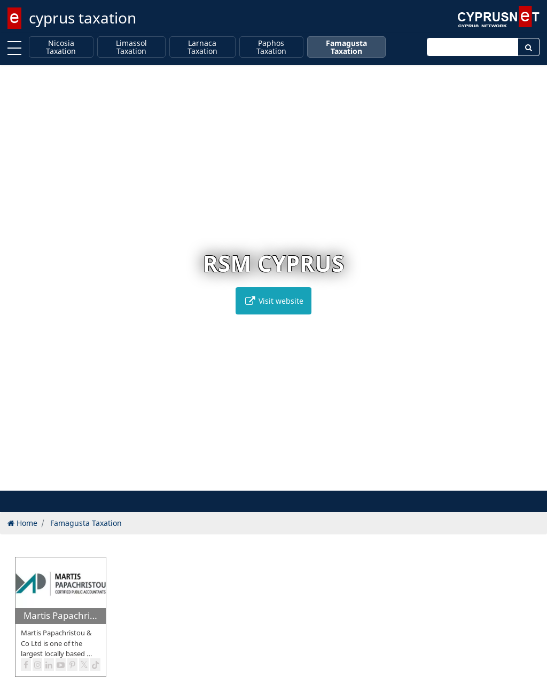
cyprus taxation (82, 17)
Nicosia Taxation (61, 47)
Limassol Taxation (131, 47)
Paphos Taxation (271, 47)
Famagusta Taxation (346, 47)
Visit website (273, 301)
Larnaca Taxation (202, 47)
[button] (256, 480)
